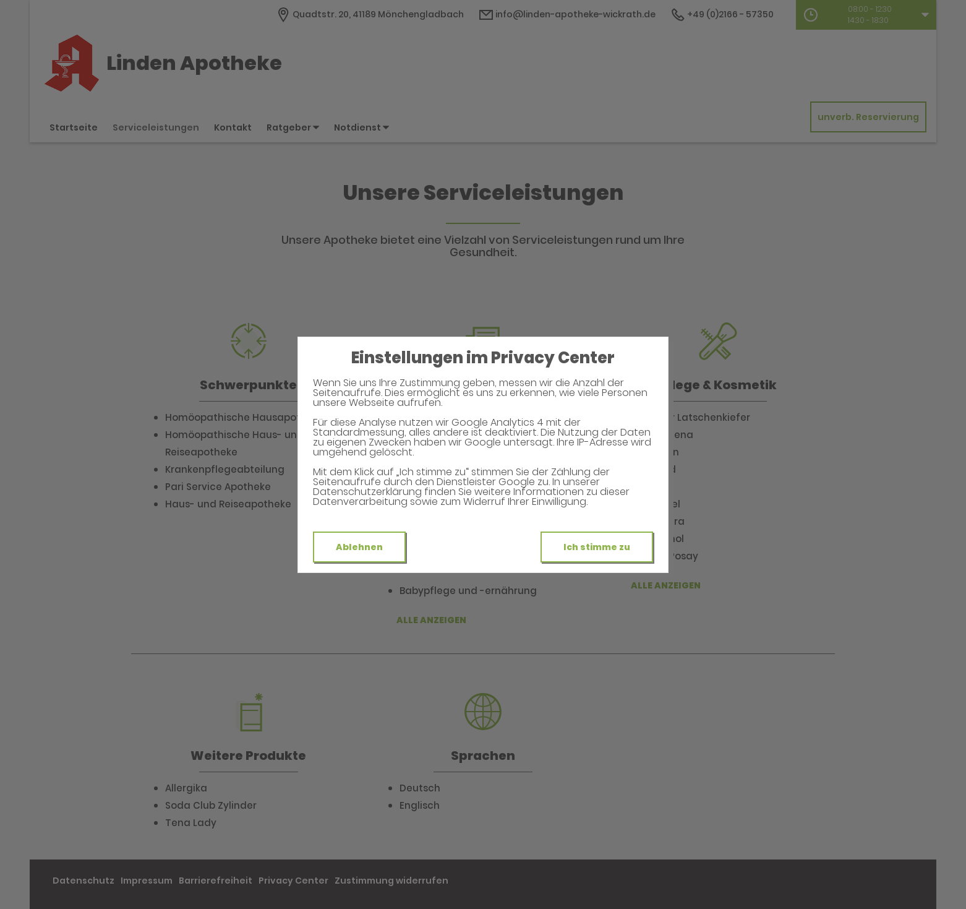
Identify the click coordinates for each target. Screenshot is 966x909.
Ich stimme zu (596, 547)
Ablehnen (359, 547)
